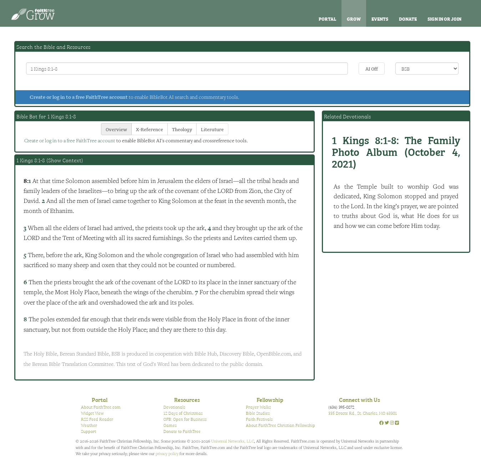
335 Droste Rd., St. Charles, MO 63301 (362, 413)
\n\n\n (427, 68)
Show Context (64, 160)
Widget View (92, 413)
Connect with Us (359, 399)
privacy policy (167, 453)
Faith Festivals (259, 419)
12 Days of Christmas (183, 413)
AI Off (371, 68)
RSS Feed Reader (97, 419)
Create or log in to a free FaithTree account (79, 97)
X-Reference (149, 129)
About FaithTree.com (101, 407)
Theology (182, 129)
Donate (408, 18)
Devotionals (174, 407)
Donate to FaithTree (182, 431)
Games (170, 425)
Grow (354, 18)
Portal (327, 18)
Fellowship (270, 399)
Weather (89, 425)
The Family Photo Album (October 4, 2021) (396, 151)
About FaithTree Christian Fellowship (280, 425)
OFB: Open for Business (185, 419)
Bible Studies (258, 413)
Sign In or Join (444, 18)
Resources (187, 399)
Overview (116, 129)
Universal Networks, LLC (232, 441)
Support (88, 431)
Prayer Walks (258, 407)
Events (379, 18)
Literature (212, 129)
